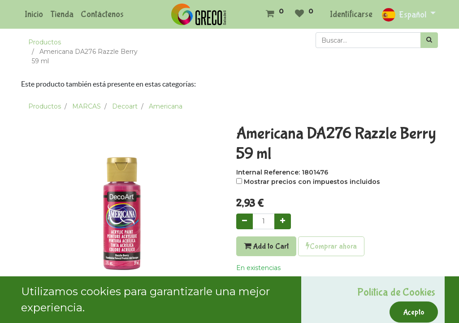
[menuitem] (34, 14)
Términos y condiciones (272, 315)
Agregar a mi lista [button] (268, 287)
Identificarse (351, 14)
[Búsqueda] (429, 40)
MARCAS (86, 106)
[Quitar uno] (244, 221)
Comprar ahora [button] (331, 246)
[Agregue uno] (282, 221)
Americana (165, 106)
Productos (44, 42)
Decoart (125, 106)
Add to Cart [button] (266, 246)
